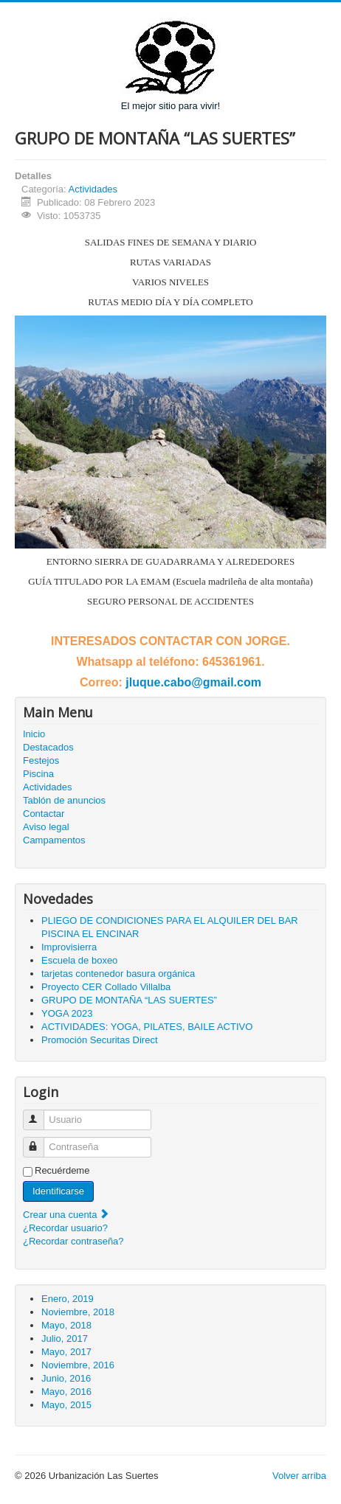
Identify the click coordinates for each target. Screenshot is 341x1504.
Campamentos (54, 840)
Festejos (41, 760)
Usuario (40, 1113)
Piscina (38, 773)
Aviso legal (46, 826)
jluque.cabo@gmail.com (193, 682)
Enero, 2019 (67, 1298)
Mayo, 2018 (66, 1325)
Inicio (34, 733)
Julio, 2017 (64, 1338)
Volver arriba (299, 1475)
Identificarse (58, 1191)
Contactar (43, 813)
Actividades (93, 189)
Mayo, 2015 (66, 1404)
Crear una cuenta (66, 1214)
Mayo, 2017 (66, 1351)
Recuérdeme (62, 1170)
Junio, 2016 (66, 1378)
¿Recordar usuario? (65, 1227)
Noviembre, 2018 (77, 1311)
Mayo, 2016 (66, 1391)
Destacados (48, 747)
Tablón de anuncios (64, 800)
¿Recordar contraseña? (73, 1241)
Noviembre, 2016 (77, 1365)
